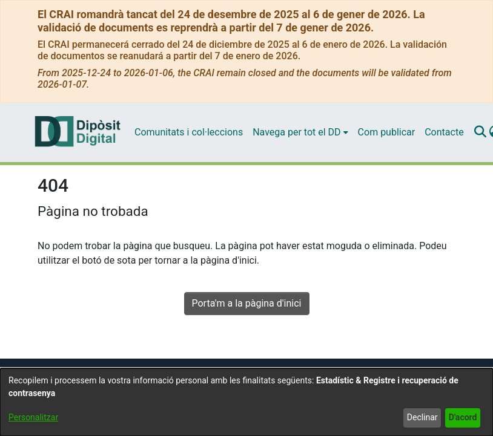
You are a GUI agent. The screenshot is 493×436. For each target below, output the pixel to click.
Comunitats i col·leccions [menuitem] (188, 132)
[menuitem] (300, 132)
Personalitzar (33, 417)
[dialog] (246, 402)
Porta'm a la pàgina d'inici (247, 303)
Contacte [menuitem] (444, 132)
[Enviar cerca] (480, 132)
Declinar (422, 417)
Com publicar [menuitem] (386, 132)
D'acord (463, 417)
